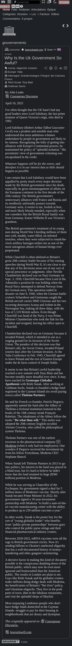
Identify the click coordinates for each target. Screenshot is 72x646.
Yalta (19, 71)
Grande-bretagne (30, 75)
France (8, 79)
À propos (27, 18)
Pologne (45, 75)
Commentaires (11, 18)
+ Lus (32, 14)
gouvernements (14, 43)
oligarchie (22, 68)
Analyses (24, 9)
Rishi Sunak (14, 82)
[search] (26, 2)
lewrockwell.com (34, 49)
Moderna (10, 445)
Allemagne (14, 75)
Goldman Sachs (17, 86)
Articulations (38, 9)
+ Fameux (43, 14)
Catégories (9, 14)
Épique (51, 9)
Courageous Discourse (24, 96)
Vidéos (55, 14)
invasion (32, 68)
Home (6, 9)
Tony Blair (27, 82)
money (11, 68)
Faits (14, 9)
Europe (12, 71)
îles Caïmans (57, 75)
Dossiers (22, 14)
